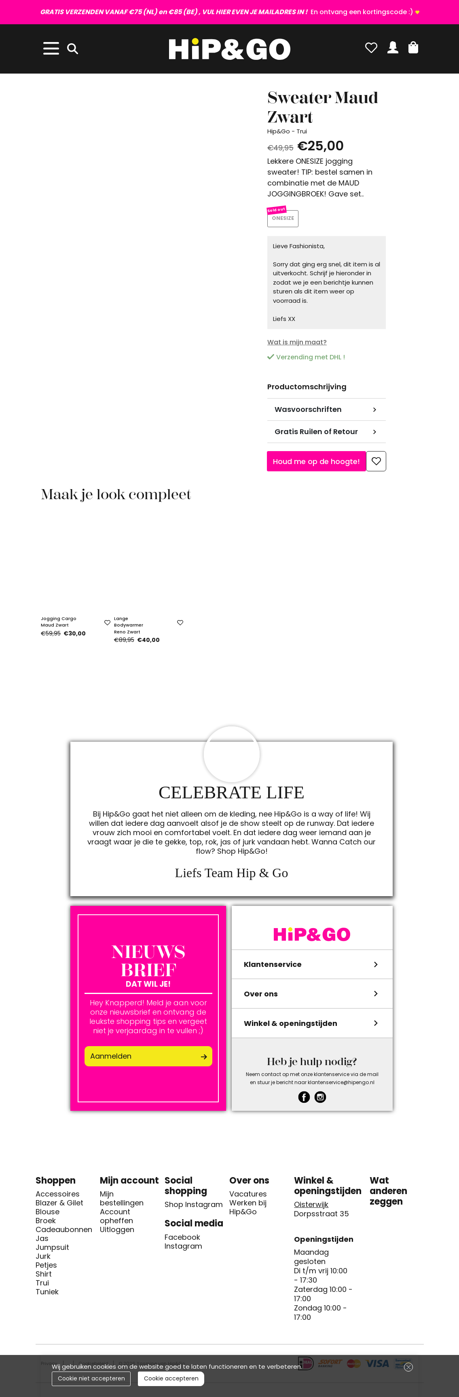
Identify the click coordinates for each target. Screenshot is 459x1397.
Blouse (47, 1215)
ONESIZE (285, 220)
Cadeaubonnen (64, 1233)
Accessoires (58, 1197)
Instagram (183, 1249)
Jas (42, 1242)
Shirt (44, 1277)
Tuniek (47, 1295)
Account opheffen (116, 1220)
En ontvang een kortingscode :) (226, 12)
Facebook (182, 1241)
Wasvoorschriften (308, 413)
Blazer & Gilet (59, 1206)
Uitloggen (117, 1233)
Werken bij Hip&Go (248, 1211)
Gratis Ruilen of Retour (316, 435)
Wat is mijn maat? (297, 345)
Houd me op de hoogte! (316, 465)
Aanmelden (110, 1060)
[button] (413, 47)
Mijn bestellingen (122, 1202)
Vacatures (248, 1197)
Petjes (46, 1268)
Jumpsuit (52, 1251)
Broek (46, 1224)
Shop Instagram (194, 1208)
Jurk (43, 1260)
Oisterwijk (311, 1208)
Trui (42, 1286)
